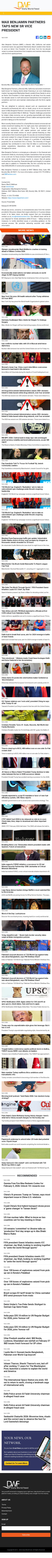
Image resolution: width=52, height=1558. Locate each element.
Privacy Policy (6, 1508)
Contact (4, 1514)
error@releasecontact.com (21, 216)
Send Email (10, 187)
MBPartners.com (10, 174)
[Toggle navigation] (3, 13)
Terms (4, 1504)
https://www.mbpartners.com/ (18, 198)
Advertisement (7, 1511)
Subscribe (26, 1535)
